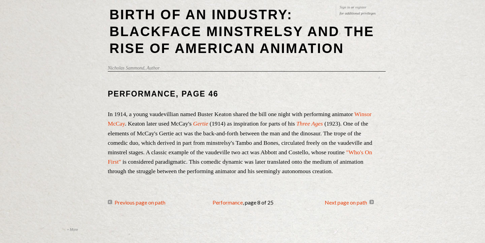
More (74, 229)
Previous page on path (140, 202)
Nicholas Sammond (126, 68)
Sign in (345, 7)
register (361, 7)
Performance (228, 202)
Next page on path (346, 202)
